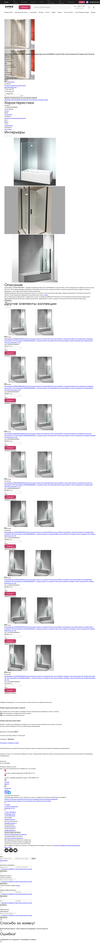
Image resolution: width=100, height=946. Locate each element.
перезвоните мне (79, 8)
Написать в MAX (9, 834)
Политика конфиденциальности (13, 838)
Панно (47, 12)
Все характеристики (11, 87)
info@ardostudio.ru (10, 830)
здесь (46, 295)
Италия (6, 111)
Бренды (93, 12)
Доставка (24, 2)
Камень (60, 12)
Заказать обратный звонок (12, 832)
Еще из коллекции (32, 100)
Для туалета (8, 129)
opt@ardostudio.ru (9, 819)
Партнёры (29, 801)
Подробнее (8, 300)
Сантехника (33, 12)
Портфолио (71, 2)
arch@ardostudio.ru (10, 827)
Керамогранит (8, 12)
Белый (6, 122)
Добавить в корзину (10, 98)
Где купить (15, 2)
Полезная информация (51, 799)
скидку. (18, 885)
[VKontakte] (6, 852)
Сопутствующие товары (82, 12)
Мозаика (41, 12)
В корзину (10, 353)
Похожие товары (43, 100)
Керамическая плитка (21, 12)
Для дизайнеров (51, 2)
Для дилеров (61, 2)
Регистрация (4, 860)
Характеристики (9, 100)
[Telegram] (11, 852)
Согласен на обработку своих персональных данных (16, 869)
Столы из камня (68, 12)
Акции (82, 2)
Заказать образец (31, 98)
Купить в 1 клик (21, 98)
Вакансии (40, 801)
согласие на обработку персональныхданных (66, 845)
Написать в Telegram (20, 834)
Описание (24, 100)
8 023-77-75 (79, 6)
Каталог (24, 7)
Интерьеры (17, 100)
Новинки (19, 801)
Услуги (41, 2)
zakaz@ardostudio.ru (94, 2)
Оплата (33, 2)
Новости (6, 799)
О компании (13, 799)
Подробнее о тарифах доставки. (9, 743)
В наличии (13, 801)
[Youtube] (15, 852)
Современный (8, 125)
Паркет (53, 12)
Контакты (27, 799)
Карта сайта (8, 847)
